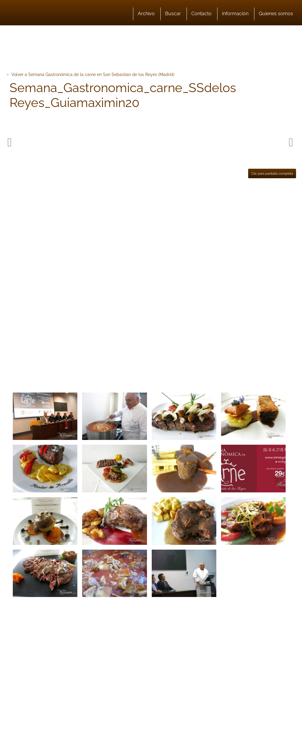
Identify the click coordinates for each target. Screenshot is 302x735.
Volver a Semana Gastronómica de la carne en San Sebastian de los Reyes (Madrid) (92, 74)
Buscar (173, 13)
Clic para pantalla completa (272, 173)
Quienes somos (276, 13)
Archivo (146, 13)
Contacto (201, 13)
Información (235, 13)
